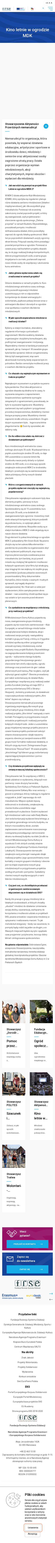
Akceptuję (32, 1534)
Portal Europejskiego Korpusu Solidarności (27, 1392)
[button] (51, 1293)
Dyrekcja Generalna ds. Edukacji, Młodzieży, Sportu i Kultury (27, 1326)
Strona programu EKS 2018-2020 (27, 1411)
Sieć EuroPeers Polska (27, 1381)
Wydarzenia (27, 1372)
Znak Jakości (27, 1357)
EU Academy (27, 1406)
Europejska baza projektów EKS (27, 1402)
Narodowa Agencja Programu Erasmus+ (27, 1337)
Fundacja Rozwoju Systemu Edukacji (27, 1320)
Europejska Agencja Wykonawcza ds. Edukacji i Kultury (27, 1332)
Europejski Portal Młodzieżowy (27, 1397)
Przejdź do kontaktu (25, 1244)
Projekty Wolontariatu (28, 1362)
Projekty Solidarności (27, 1367)
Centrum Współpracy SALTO (27, 1347)
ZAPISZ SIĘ (25, 1269)
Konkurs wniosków (27, 1376)
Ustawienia (33, 1527)
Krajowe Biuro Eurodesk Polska (27, 1342)
